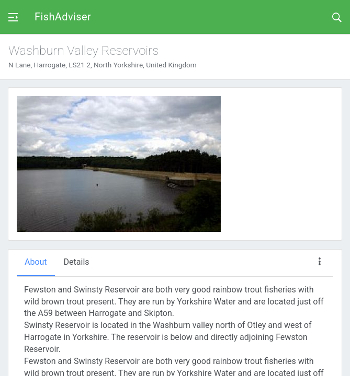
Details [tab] (76, 262)
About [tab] (36, 262)
